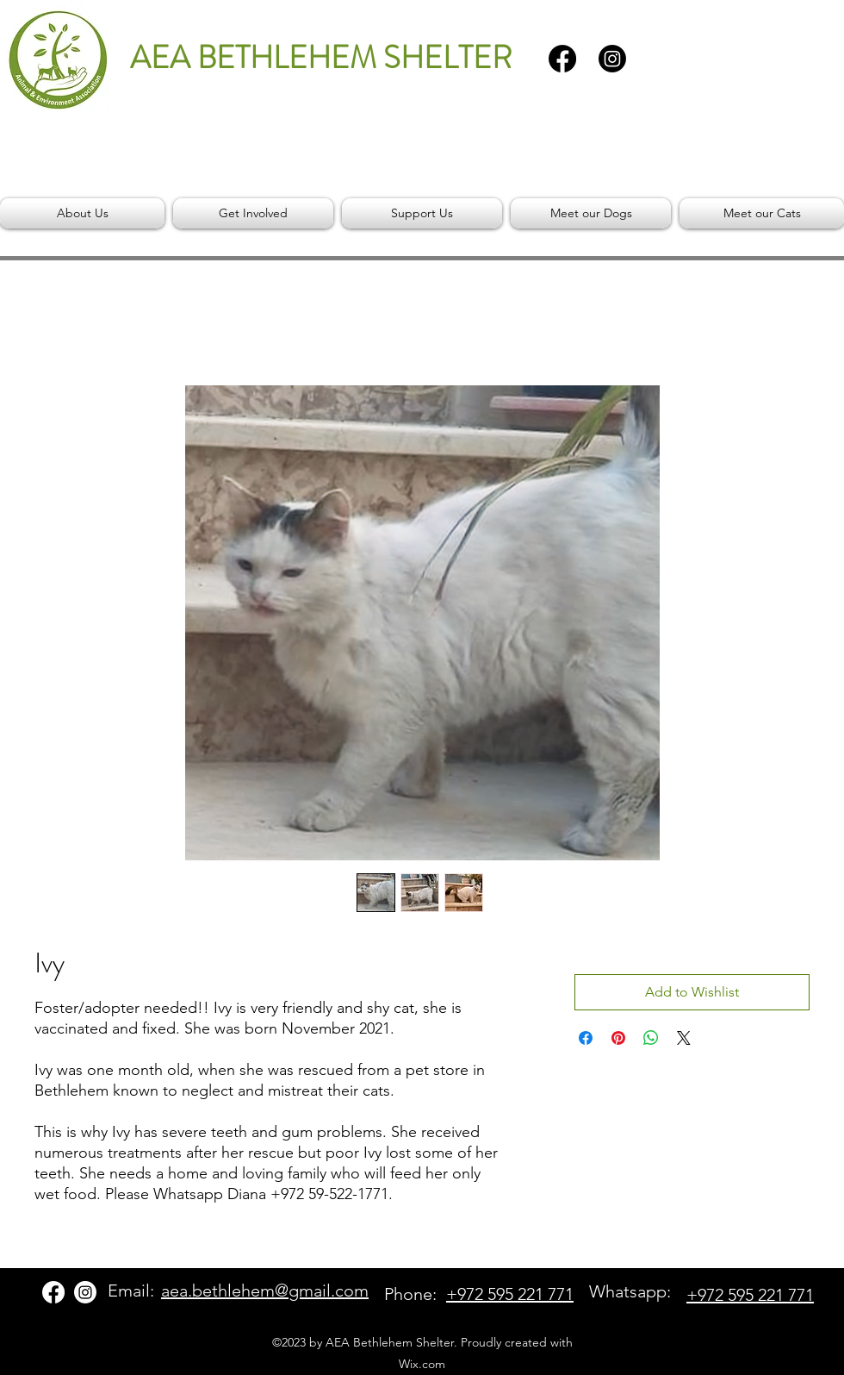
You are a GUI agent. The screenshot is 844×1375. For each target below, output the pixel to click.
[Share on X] (683, 1038)
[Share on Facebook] (585, 1038)
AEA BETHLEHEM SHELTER (321, 57)
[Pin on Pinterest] (618, 1038)
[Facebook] (562, 58)
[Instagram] (612, 58)
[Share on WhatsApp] (651, 1038)
